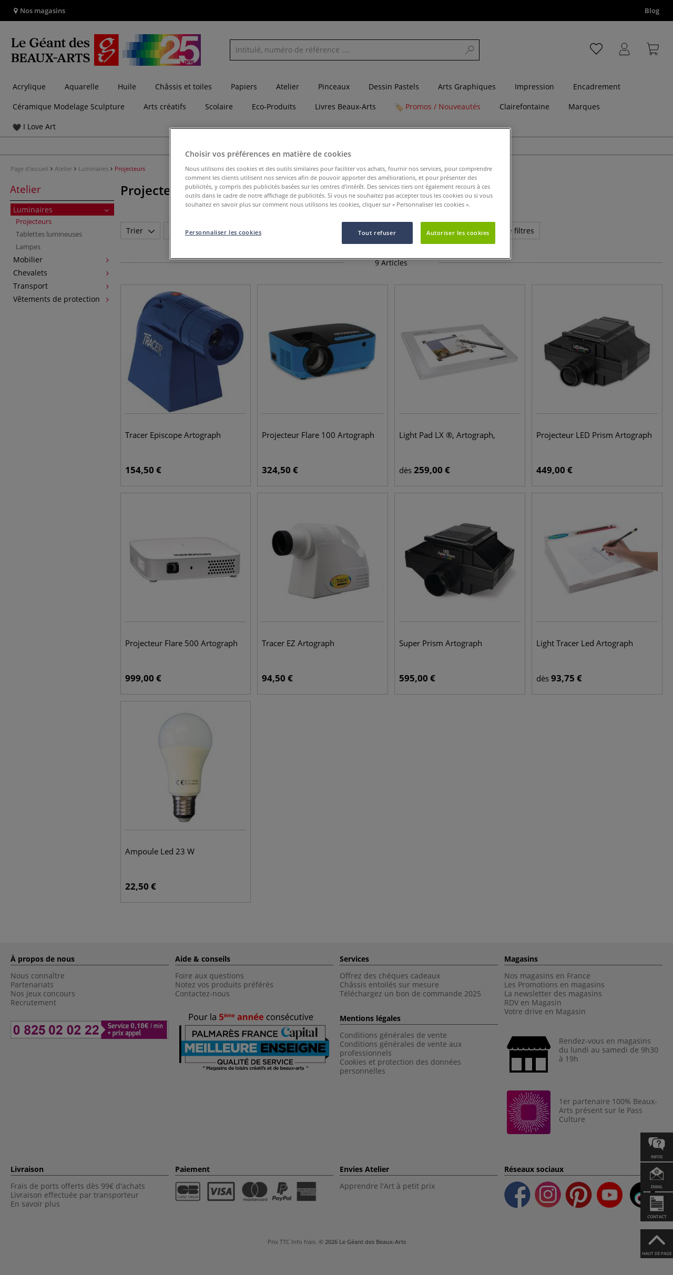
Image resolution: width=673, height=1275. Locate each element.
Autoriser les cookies (458, 233)
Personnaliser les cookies (223, 232)
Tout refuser (377, 233)
